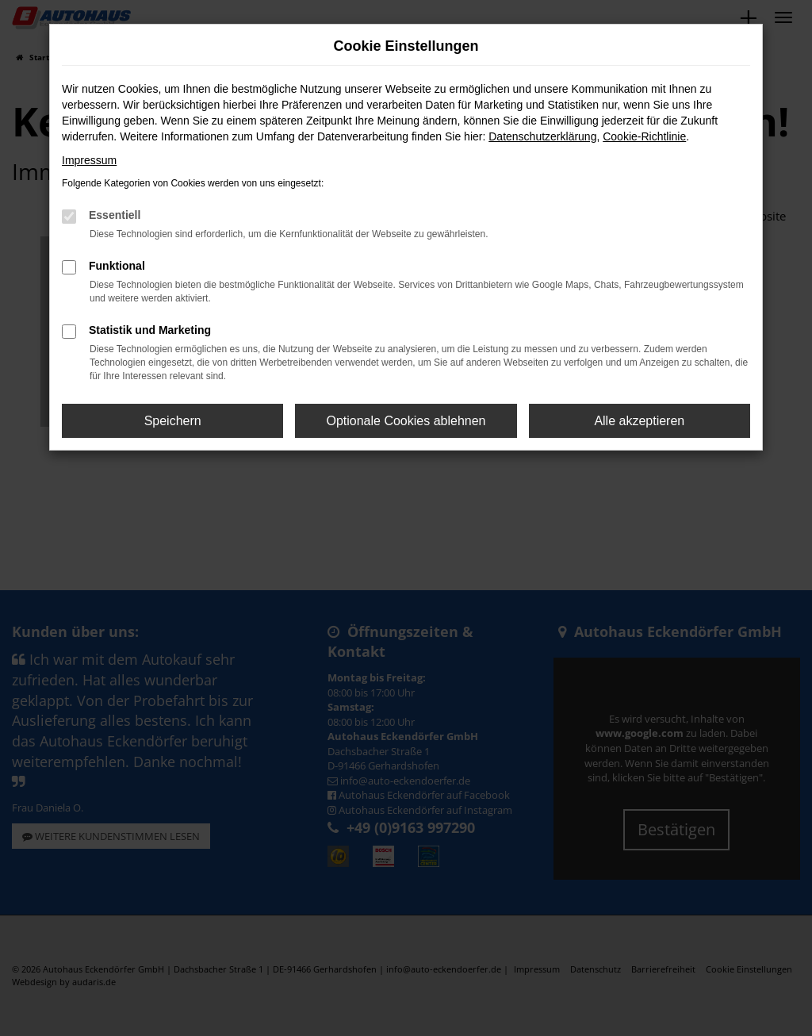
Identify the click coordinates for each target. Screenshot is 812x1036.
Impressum (89, 160)
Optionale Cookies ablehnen (405, 421)
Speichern (172, 421)
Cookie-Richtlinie (644, 136)
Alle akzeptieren (639, 421)
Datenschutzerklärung (542, 136)
